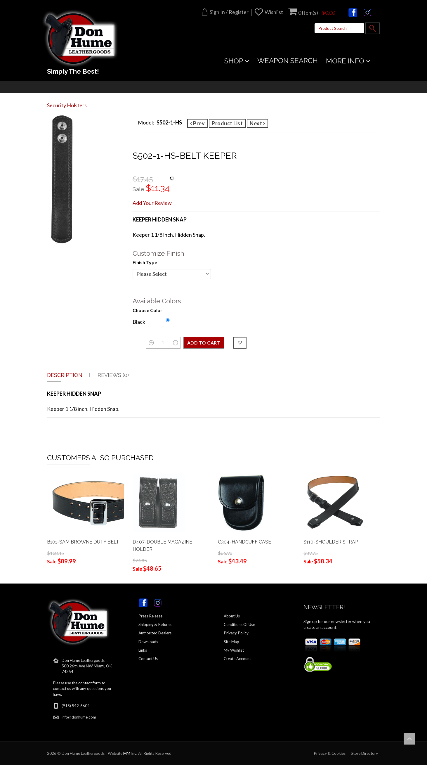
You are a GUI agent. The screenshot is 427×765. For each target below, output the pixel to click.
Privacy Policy (236, 633)
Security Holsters (67, 105)
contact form (89, 683)
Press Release (150, 616)
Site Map (231, 641)
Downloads (148, 641)
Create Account (237, 658)
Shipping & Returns (154, 624)
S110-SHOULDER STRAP (330, 542)
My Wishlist (234, 650)
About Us (232, 616)
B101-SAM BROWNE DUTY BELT (83, 542)
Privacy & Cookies (330, 753)
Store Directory (364, 753)
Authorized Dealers (154, 633)
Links (142, 650)
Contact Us (148, 658)
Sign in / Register (229, 12)
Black (139, 322)
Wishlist (274, 12)
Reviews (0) (113, 375)
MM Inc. (130, 753)
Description (64, 375)
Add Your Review (152, 203)
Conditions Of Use (239, 624)
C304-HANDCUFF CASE (244, 542)
